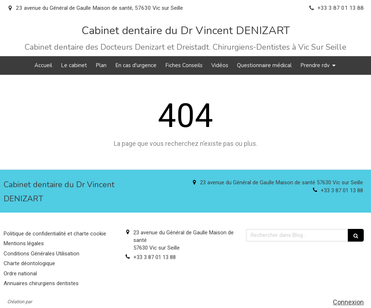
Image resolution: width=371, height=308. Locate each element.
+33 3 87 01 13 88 (342, 190)
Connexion (348, 302)
